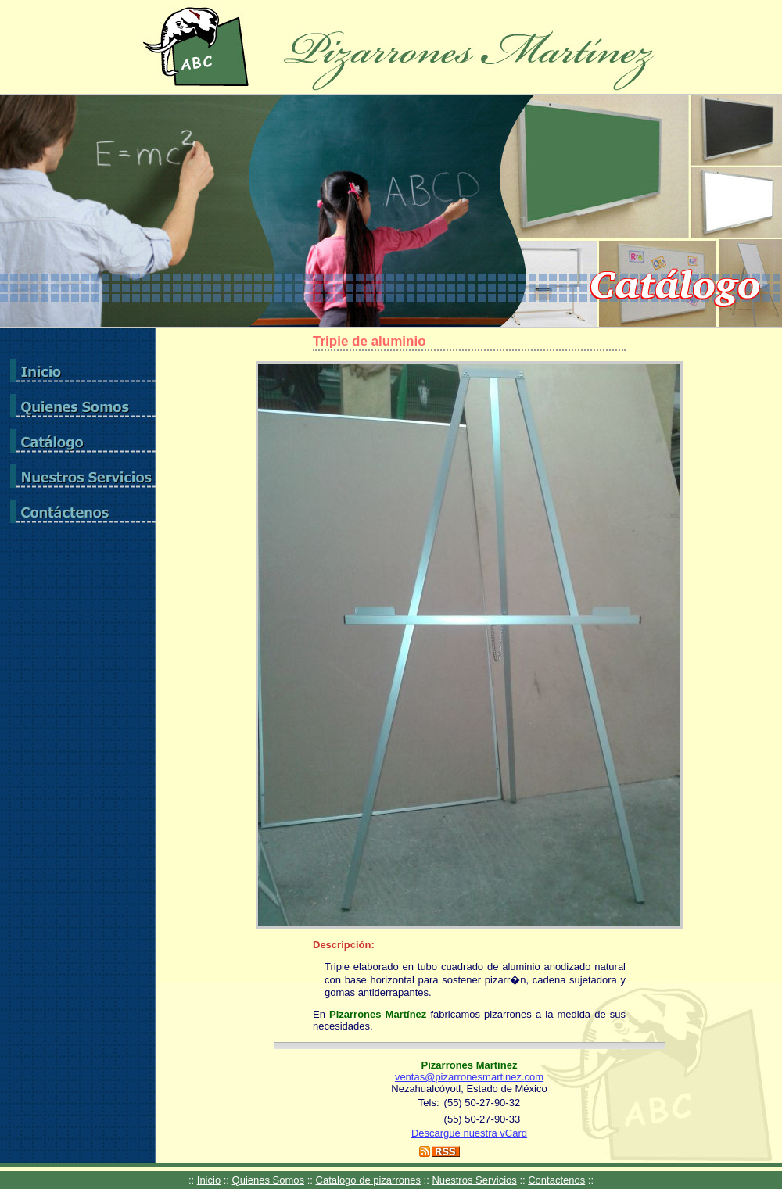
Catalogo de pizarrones (368, 1180)
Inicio (209, 1180)
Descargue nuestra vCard (469, 1133)
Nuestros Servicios (474, 1180)
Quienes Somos (268, 1180)
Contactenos (556, 1180)
